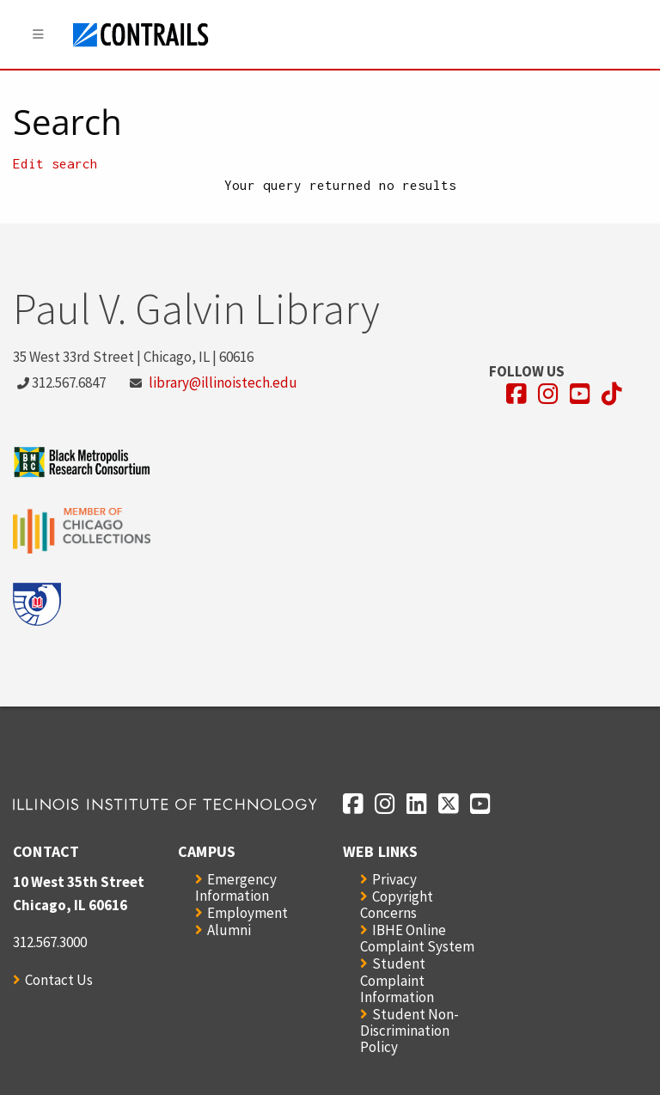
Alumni (229, 930)
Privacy (394, 879)
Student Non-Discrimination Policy (409, 1030)
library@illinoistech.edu (223, 382)
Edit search (55, 163)
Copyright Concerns (396, 904)
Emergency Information (236, 887)
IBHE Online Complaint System (417, 938)
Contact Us (59, 979)
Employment (247, 912)
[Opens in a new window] (516, 394)
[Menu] (39, 34)
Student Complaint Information (397, 980)
